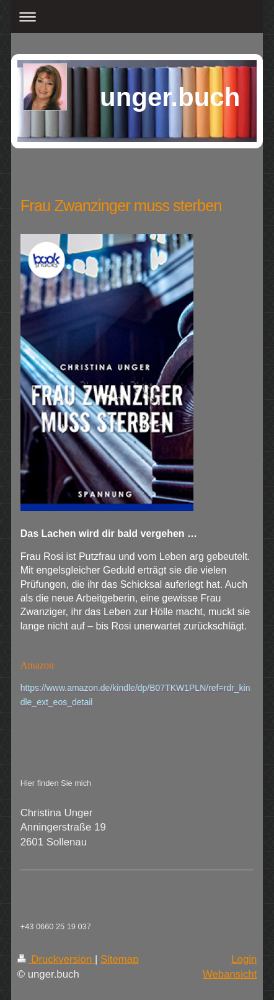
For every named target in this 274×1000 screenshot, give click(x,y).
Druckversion (56, 959)
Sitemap (119, 959)
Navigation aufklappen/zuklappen (137, 16)
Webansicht (230, 974)
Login (244, 959)
